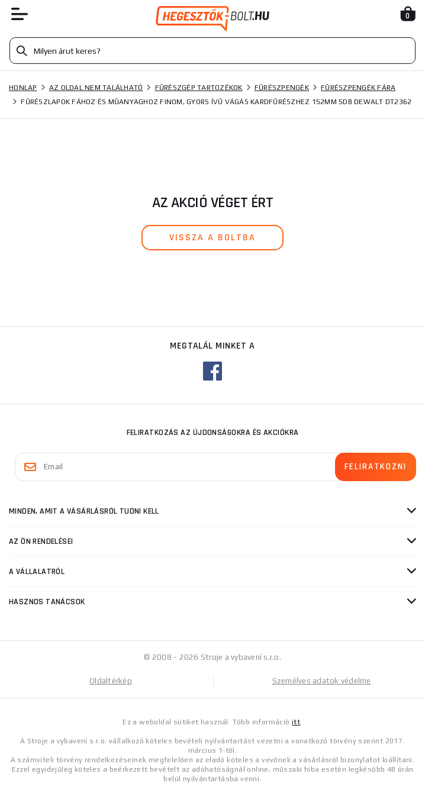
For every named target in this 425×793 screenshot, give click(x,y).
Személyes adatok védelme (321, 680)
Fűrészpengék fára (358, 87)
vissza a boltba (212, 237)
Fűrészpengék (282, 87)
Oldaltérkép (110, 680)
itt (296, 722)
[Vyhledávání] (212, 50)
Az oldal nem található (96, 87)
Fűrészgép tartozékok (199, 87)
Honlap (23, 87)
